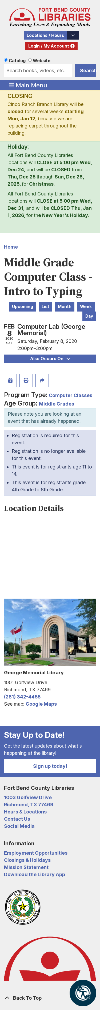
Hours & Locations (25, 812)
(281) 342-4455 (22, 697)
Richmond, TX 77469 (28, 804)
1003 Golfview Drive (28, 797)
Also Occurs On (50, 358)
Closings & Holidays (27, 860)
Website (41, 60)
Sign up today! (50, 766)
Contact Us (17, 819)
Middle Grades (56, 404)
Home (11, 247)
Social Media (19, 826)
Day (89, 316)
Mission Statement (26, 867)
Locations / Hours (45, 35)
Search (88, 70)
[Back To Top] (50, 998)
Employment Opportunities (35, 853)
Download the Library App (34, 874)
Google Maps (41, 704)
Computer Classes (70, 395)
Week (86, 306)
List (45, 306)
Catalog (17, 60)
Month (64, 306)
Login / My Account (48, 46)
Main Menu (28, 85)
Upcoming (22, 306)
